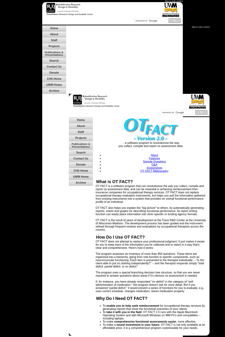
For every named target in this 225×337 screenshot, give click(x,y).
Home (54, 28)
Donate (54, 72)
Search (54, 60)
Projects (54, 46)
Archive (54, 90)
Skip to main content (174, 1)
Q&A (155, 164)
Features (154, 158)
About (54, 34)
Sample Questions (154, 161)
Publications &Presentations (54, 53)
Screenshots (154, 167)
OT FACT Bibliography (154, 171)
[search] (150, 20)
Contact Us (54, 66)
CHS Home (54, 78)
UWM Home (54, 84)
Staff (54, 40)
